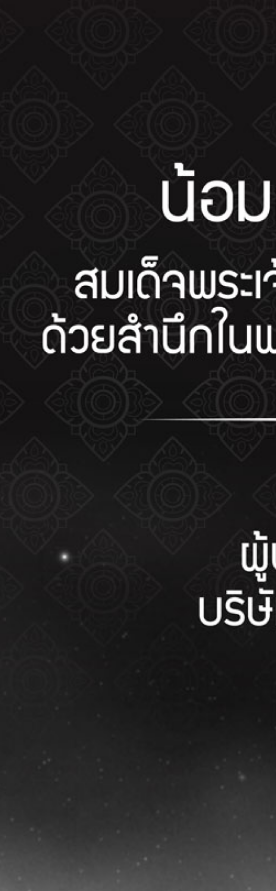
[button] (138, 445)
